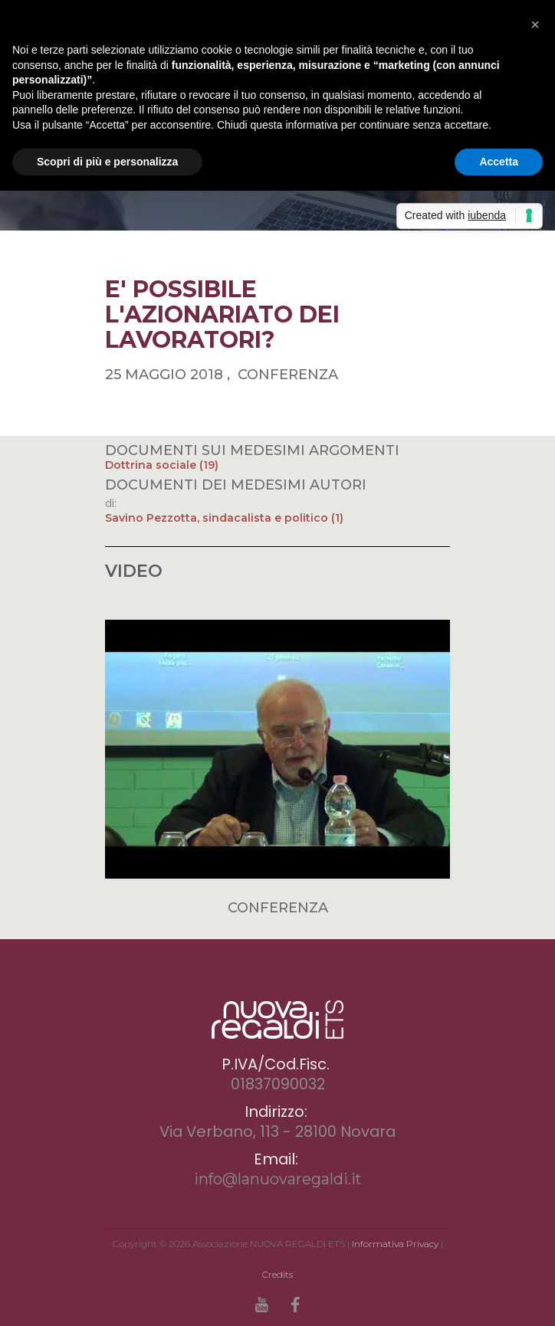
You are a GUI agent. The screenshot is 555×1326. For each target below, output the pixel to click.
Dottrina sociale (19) (161, 465)
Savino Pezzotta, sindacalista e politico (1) (224, 517)
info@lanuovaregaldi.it (278, 1179)
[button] (535, 24)
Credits (277, 1274)
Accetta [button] (498, 162)
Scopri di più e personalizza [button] (107, 162)
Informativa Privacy (395, 1243)
